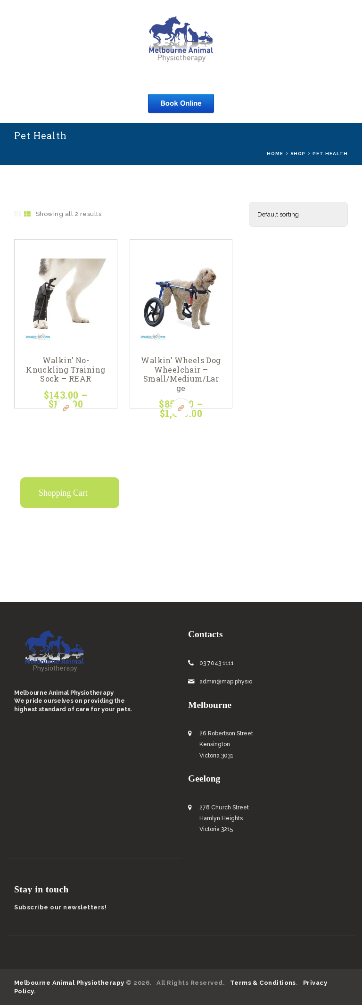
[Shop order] (298, 215)
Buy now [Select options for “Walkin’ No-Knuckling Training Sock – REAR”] (65, 410)
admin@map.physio (225, 683)
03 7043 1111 (216, 665)
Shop (297, 153)
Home (275, 153)
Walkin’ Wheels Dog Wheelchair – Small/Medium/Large (181, 376)
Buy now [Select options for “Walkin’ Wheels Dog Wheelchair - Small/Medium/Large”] (181, 410)
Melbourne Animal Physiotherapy (69, 984)
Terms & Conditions (263, 984)
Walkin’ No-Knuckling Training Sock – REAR (66, 376)
